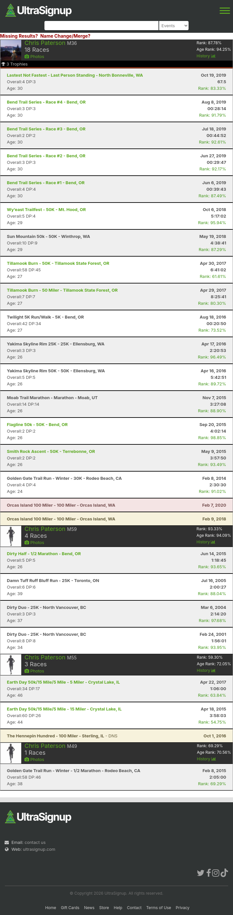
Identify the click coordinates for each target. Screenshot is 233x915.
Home (50, 907)
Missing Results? (19, 36)
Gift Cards (70, 907)
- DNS (62, 735)
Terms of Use (158, 907)
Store (104, 907)
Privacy (183, 907)
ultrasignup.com (39, 849)
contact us (35, 842)
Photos (34, 56)
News (89, 907)
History (206, 55)
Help (118, 907)
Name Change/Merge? (65, 36)
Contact (134, 907)
